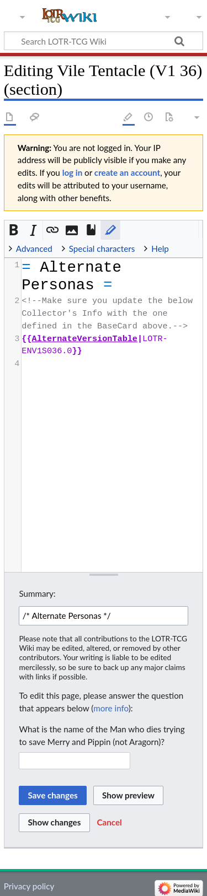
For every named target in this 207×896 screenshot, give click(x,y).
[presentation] (111, 314)
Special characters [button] (102, 248)
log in (72, 172)
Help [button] (159, 248)
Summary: (37, 593)
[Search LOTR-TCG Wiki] (98, 41)
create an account (127, 172)
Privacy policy (29, 886)
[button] (14, 230)
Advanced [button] (34, 248)
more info (110, 708)
